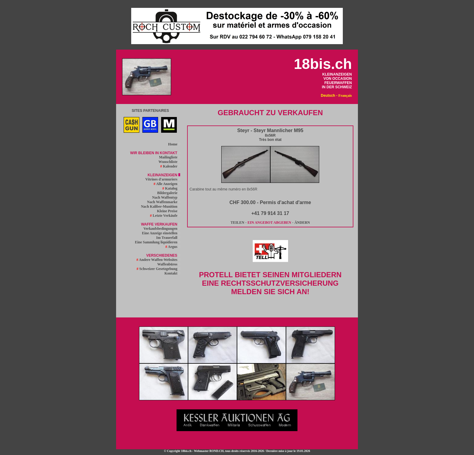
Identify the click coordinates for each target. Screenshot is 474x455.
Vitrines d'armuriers (162, 179)
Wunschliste (169, 162)
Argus (172, 247)
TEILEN (237, 222)
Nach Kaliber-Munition (160, 206)
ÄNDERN (302, 222)
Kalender (170, 166)
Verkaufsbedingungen (161, 228)
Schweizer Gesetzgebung (158, 269)
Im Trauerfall (168, 238)
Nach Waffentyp (166, 197)
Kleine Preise (168, 211)
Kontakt (172, 273)
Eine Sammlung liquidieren (157, 242)
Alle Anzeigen (167, 184)
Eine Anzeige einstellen (161, 233)
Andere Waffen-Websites (158, 260)
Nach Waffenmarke (163, 202)
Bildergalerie (168, 193)
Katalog (171, 188)
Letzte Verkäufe (165, 215)
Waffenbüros (168, 264)
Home (174, 144)
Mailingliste (169, 157)
